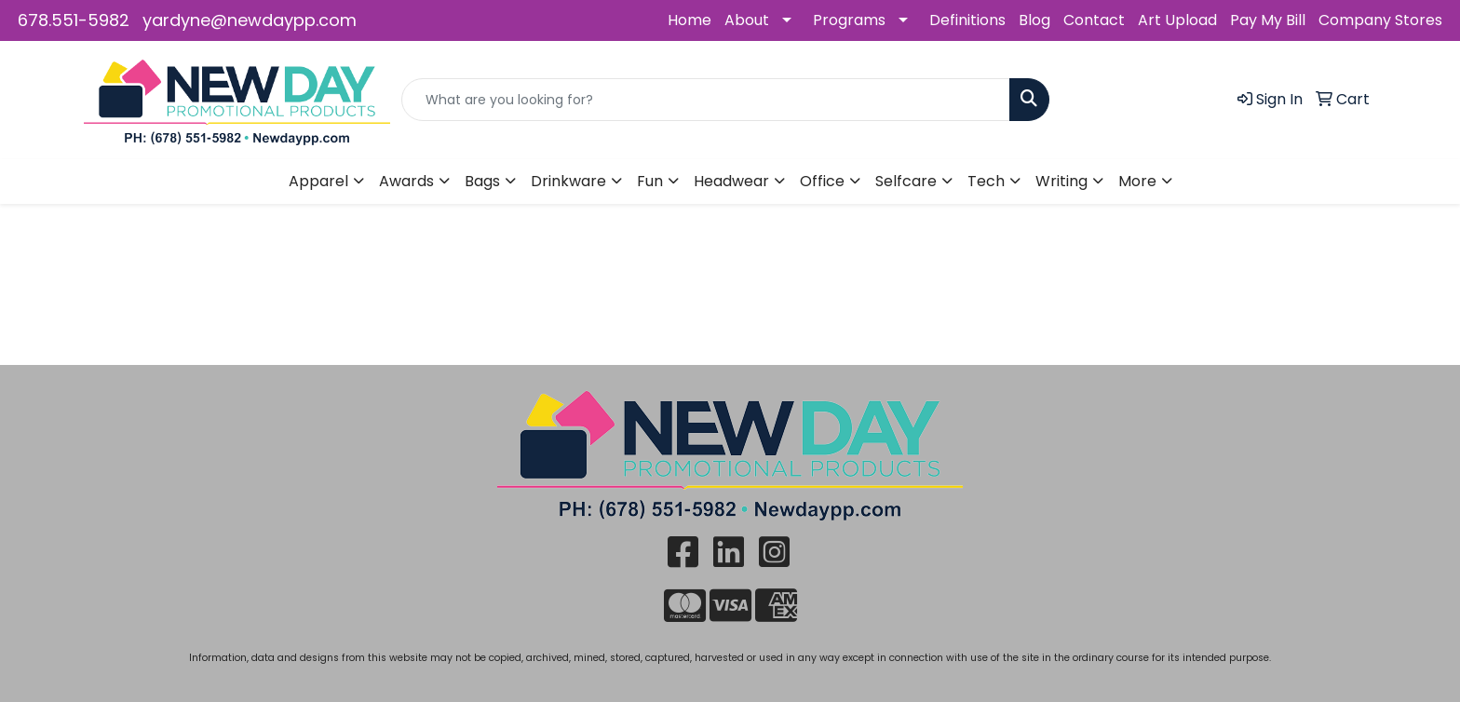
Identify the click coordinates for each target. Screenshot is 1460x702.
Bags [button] (482, 181)
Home (689, 20)
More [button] (1137, 181)
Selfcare (906, 181)
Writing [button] (1061, 181)
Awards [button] (406, 181)
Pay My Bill (1267, 20)
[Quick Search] (705, 99)
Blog (1034, 20)
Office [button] (822, 181)
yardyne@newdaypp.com (249, 20)
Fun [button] (650, 181)
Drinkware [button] (568, 181)
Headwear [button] (731, 181)
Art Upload (1177, 20)
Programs (849, 20)
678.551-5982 (73, 20)
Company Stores (1380, 20)
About (746, 20)
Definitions (967, 20)
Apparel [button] (318, 181)
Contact (1094, 20)
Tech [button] (986, 181)
